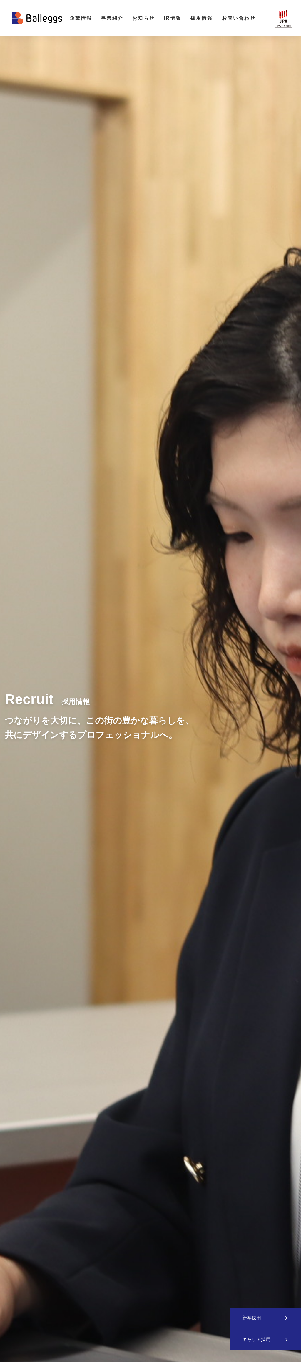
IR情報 (173, 18)
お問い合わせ (239, 18)
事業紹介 (112, 18)
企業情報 (81, 18)
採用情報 (201, 18)
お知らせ (143, 18)
